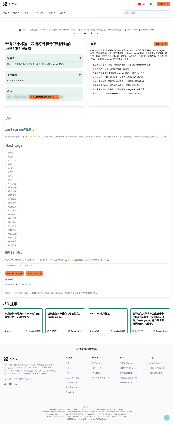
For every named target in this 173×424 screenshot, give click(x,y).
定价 (16, 12)
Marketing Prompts (49, 30)
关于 (62, 12)
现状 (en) (96, 373)
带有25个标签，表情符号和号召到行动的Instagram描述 (100, 30)
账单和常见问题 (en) (100, 377)
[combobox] (147, 12)
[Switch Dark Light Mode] (144, 4)
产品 (6, 12)
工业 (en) (70, 368)
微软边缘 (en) (156, 373)
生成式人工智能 (72, 377)
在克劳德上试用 (14, 273)
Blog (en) (70, 392)
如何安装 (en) (156, 363)
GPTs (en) (39, 12)
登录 (151, 4)
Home (24, 30)
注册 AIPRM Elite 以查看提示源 (44, 97)
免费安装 (164, 4)
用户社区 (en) (98, 368)
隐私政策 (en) (126, 363)
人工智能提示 (34, 30)
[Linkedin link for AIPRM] (16, 384)
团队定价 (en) (71, 387)
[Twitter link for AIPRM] (5, 384)
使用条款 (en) (126, 373)
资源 (52, 12)
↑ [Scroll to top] (166, 417)
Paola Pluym (132, 30)
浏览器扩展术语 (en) (129, 377)
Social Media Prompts (68, 30)
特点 (68, 373)
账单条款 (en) (126, 382)
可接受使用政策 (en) (129, 368)
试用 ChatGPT (35, 273)
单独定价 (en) (71, 382)
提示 (26, 12)
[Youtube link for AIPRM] (10, 384)
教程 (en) (96, 363)
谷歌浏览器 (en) (157, 368)
